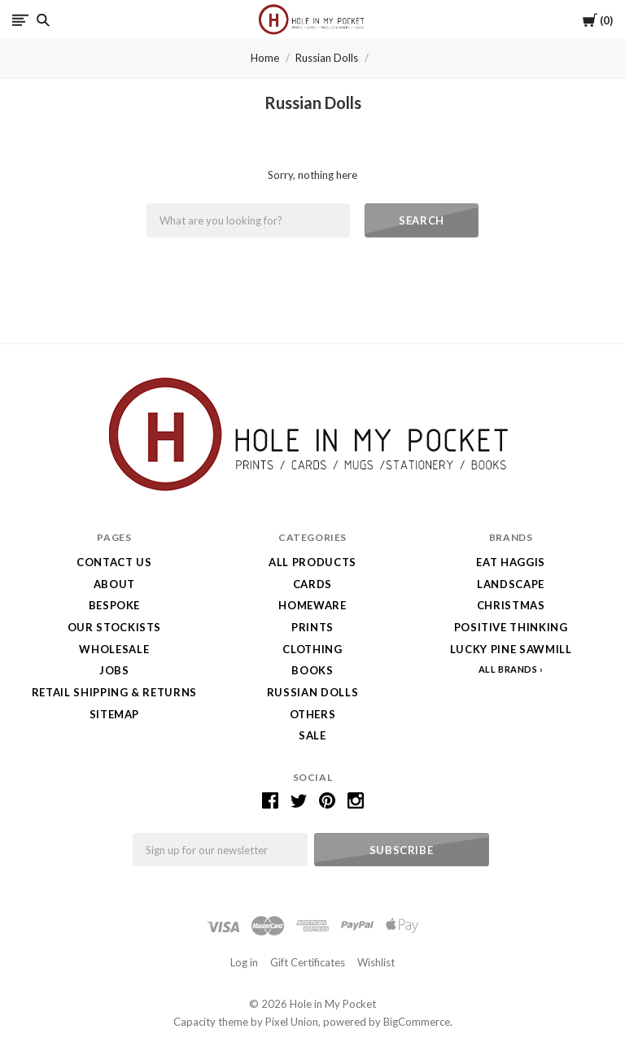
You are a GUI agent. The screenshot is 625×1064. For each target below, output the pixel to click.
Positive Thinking (511, 627)
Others (313, 714)
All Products (312, 562)
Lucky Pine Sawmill (511, 649)
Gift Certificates (307, 962)
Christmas (511, 605)
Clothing (312, 649)
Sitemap (115, 714)
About (114, 584)
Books (312, 670)
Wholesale (114, 649)
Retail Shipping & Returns (114, 692)
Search (421, 220)
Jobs (114, 670)
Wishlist (376, 962)
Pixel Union (291, 1021)
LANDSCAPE (510, 584)
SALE (312, 735)
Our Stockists (114, 627)
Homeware (312, 605)
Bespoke (115, 605)
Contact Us (114, 562)
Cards (312, 584)
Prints (312, 627)
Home (265, 57)
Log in (244, 962)
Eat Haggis (510, 562)
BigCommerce (416, 1021)
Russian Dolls (326, 57)
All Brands (508, 669)
